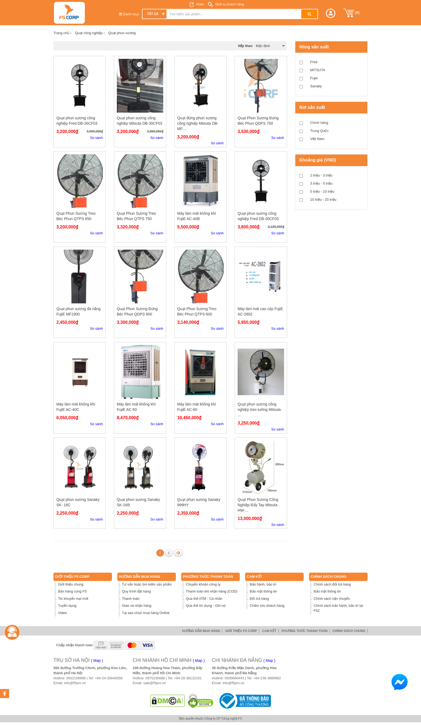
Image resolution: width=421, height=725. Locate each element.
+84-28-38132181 (188, 678)
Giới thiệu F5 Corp (72, 577)
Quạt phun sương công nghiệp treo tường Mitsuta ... (259, 409)
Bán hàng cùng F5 (72, 591)
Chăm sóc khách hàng (267, 606)
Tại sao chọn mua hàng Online (146, 613)
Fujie (314, 78)
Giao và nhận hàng (136, 606)
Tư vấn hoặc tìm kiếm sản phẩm (147, 584)
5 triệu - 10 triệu (322, 191)
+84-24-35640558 (108, 678)
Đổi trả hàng (259, 599)
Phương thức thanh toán (208, 577)
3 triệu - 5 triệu (321, 183)
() (351, 13)
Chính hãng (319, 123)
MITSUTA (317, 70)
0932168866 (76, 678)
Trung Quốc (319, 131)
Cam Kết (254, 577)
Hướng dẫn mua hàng (139, 577)
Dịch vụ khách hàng (229, 4)
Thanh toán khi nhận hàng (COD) (211, 591)
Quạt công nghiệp (89, 33)
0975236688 (155, 678)
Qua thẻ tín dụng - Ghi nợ (206, 606)
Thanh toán (131, 599)
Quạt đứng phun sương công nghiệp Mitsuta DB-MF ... (198, 123)
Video (200, 4)
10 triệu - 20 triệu (323, 200)
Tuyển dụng (67, 606)
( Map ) (97, 660)
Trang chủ (62, 33)
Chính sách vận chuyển (332, 599)
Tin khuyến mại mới (73, 599)
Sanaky (316, 86)
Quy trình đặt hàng (136, 591)
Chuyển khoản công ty (203, 584)
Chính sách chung (328, 577)
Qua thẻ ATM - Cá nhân (204, 599)
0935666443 (234, 678)
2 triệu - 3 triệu (321, 175)
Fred (313, 62)
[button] (330, 13)
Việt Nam (317, 139)
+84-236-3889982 (267, 678)
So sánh (96, 138)
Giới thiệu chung (71, 584)
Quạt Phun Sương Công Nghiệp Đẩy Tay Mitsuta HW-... (258, 504)
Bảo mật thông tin (263, 591)
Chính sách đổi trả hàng (332, 584)
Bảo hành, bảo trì (263, 584)
